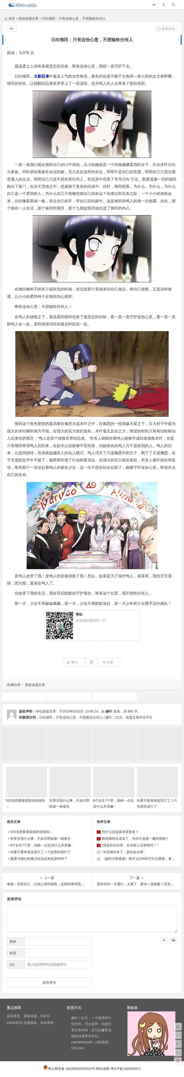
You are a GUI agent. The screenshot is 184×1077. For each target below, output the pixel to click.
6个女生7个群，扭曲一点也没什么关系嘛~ (41, 845)
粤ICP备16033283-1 (126, 1069)
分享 (107, 662)
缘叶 (109, 711)
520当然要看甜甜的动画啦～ (31, 832)
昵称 (13, 941)
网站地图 (102, 1069)
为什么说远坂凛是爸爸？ (120, 832)
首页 (9, 18)
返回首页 (13, 1016)
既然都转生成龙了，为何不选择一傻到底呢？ (135, 838)
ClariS (44, 1016)
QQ (12, 964)
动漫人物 (24, 696)
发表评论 (166, 29)
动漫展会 (30, 1023)
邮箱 (13, 953)
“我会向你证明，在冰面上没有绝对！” (130, 845)
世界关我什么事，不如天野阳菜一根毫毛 (40, 838)
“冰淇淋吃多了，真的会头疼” (123, 852)
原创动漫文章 (28, 18)
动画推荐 (69, 696)
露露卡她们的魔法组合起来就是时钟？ (38, 859)
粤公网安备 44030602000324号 (71, 1069)
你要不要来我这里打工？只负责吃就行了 (40, 852)
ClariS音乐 (15, 1023)
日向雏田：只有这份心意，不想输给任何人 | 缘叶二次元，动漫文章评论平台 (95, 717)
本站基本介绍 (50, 1023)
